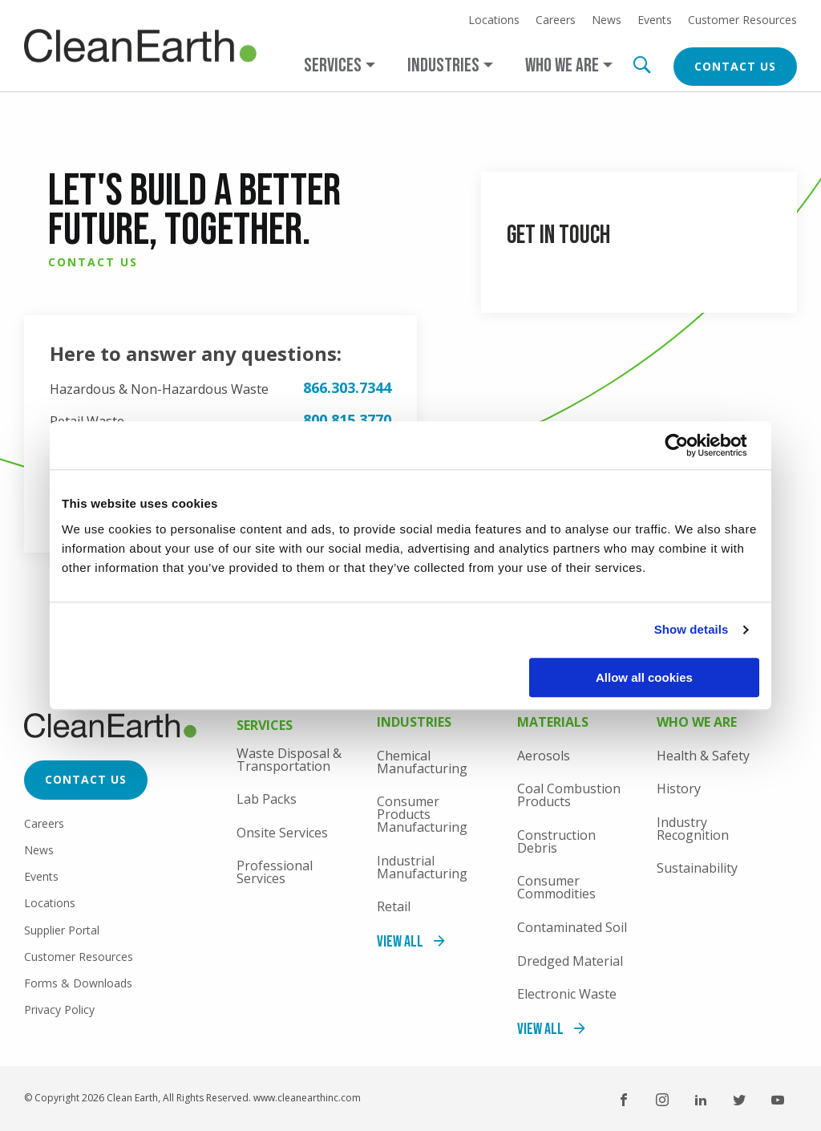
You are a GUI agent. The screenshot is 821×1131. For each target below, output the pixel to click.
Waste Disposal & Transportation (289, 759)
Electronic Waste (567, 994)
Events (654, 20)
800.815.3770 (347, 419)
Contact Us (735, 66)
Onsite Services (282, 832)
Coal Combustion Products (569, 795)
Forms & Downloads (78, 983)
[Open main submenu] (339, 65)
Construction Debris (556, 841)
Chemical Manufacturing (422, 762)
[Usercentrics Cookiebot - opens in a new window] (689, 445)
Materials (552, 723)
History (679, 788)
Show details (691, 629)
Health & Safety (703, 755)
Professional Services (275, 872)
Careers (556, 20)
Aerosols (543, 755)
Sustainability (697, 868)
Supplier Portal (61, 930)
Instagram (662, 1099)
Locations (494, 20)
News (606, 20)
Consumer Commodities (556, 887)
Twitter (739, 1099)
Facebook (624, 1099)
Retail (393, 906)
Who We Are (697, 723)
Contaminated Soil (572, 927)
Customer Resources (742, 20)
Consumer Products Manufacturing (422, 814)
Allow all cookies (644, 677)
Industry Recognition (693, 828)
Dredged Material (570, 961)
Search (641, 65)
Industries (414, 723)
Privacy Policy (59, 1009)
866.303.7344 (347, 387)
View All (400, 941)
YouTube (777, 1099)
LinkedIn (700, 1099)
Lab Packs (267, 799)
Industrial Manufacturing (422, 867)
